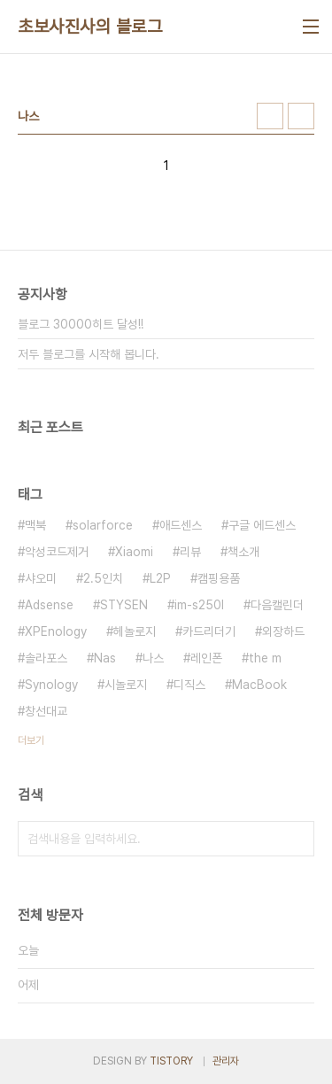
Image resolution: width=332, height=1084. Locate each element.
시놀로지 (125, 685)
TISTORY (171, 1061)
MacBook (259, 685)
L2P (160, 578)
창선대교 (46, 711)
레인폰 (206, 658)
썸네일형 (270, 116)
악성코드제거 (57, 552)
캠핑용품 (218, 578)
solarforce (103, 525)
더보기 (31, 740)
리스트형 (301, 116)
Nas (105, 658)
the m (265, 658)
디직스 (189, 685)
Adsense (49, 605)
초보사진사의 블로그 (90, 26)
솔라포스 (46, 658)
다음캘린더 (277, 605)
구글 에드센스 (262, 525)
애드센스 (180, 525)
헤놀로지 (134, 631)
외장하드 (283, 631)
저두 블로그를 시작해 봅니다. (88, 354)
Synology (51, 685)
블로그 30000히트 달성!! (80, 324)
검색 (296, 839)
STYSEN (124, 605)
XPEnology (56, 631)
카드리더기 (208, 631)
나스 (153, 658)
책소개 (243, 552)
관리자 (225, 1061)
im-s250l (199, 605)
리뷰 (190, 552)
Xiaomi (134, 552)
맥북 (35, 525)
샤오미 (41, 578)
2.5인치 (103, 578)
